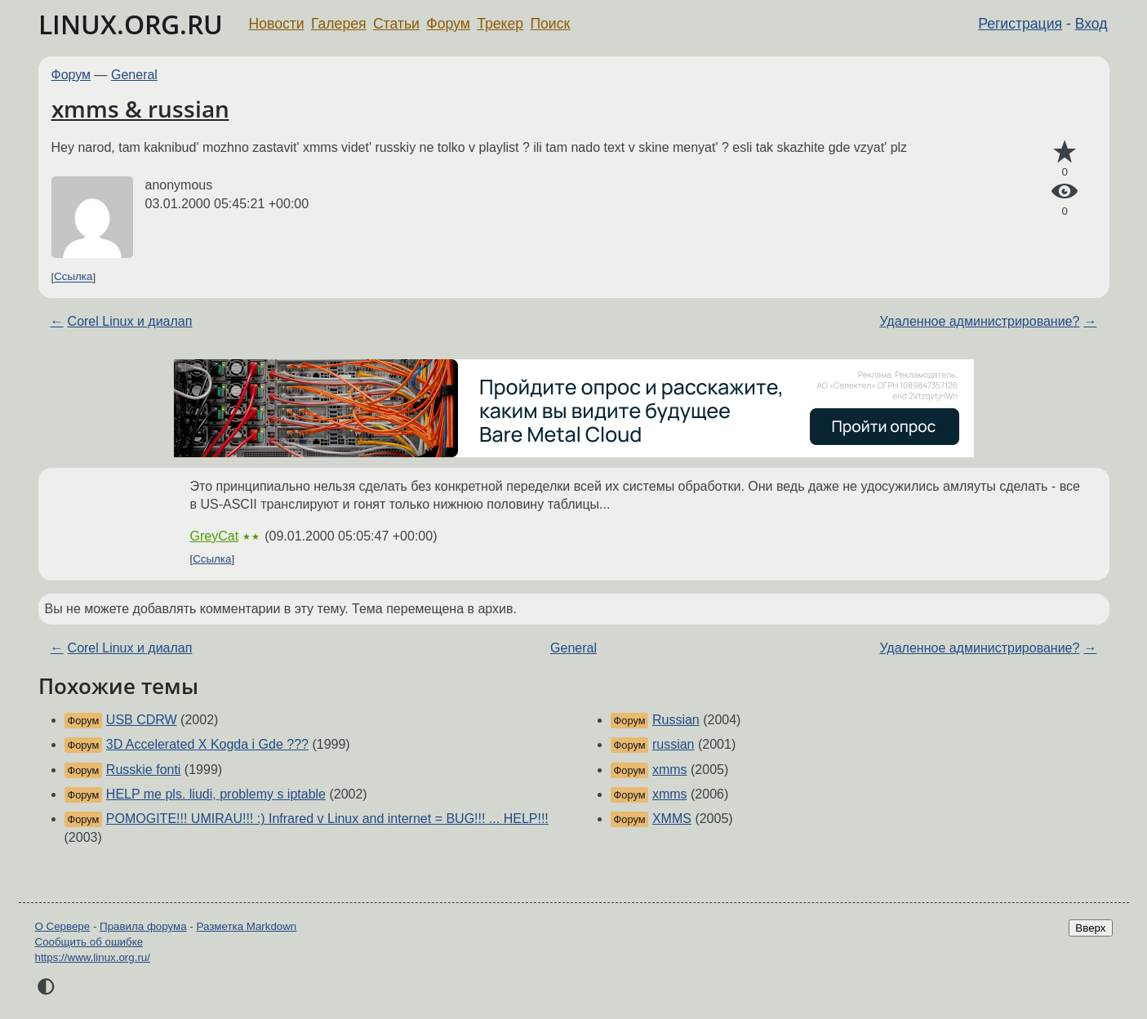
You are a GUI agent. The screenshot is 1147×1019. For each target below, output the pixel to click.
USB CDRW (141, 720)
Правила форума (143, 926)
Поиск (550, 24)
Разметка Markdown (246, 926)
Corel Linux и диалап (130, 321)
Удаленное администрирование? (979, 321)
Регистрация (1020, 24)
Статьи (396, 24)
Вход (1091, 24)
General (134, 75)
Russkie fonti (143, 769)
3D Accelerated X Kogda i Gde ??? (207, 744)
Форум (447, 24)
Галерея (338, 24)
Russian (676, 720)
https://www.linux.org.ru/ (92, 957)
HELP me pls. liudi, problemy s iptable (216, 794)
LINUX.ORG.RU (130, 24)
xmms (669, 769)
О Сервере (63, 926)
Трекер (500, 24)
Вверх (1090, 928)
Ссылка (73, 277)
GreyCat (214, 536)
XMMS (671, 818)
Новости (277, 24)
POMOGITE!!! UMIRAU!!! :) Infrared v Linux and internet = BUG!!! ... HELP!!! (327, 818)
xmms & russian (140, 108)
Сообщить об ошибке (89, 942)
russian (673, 744)
